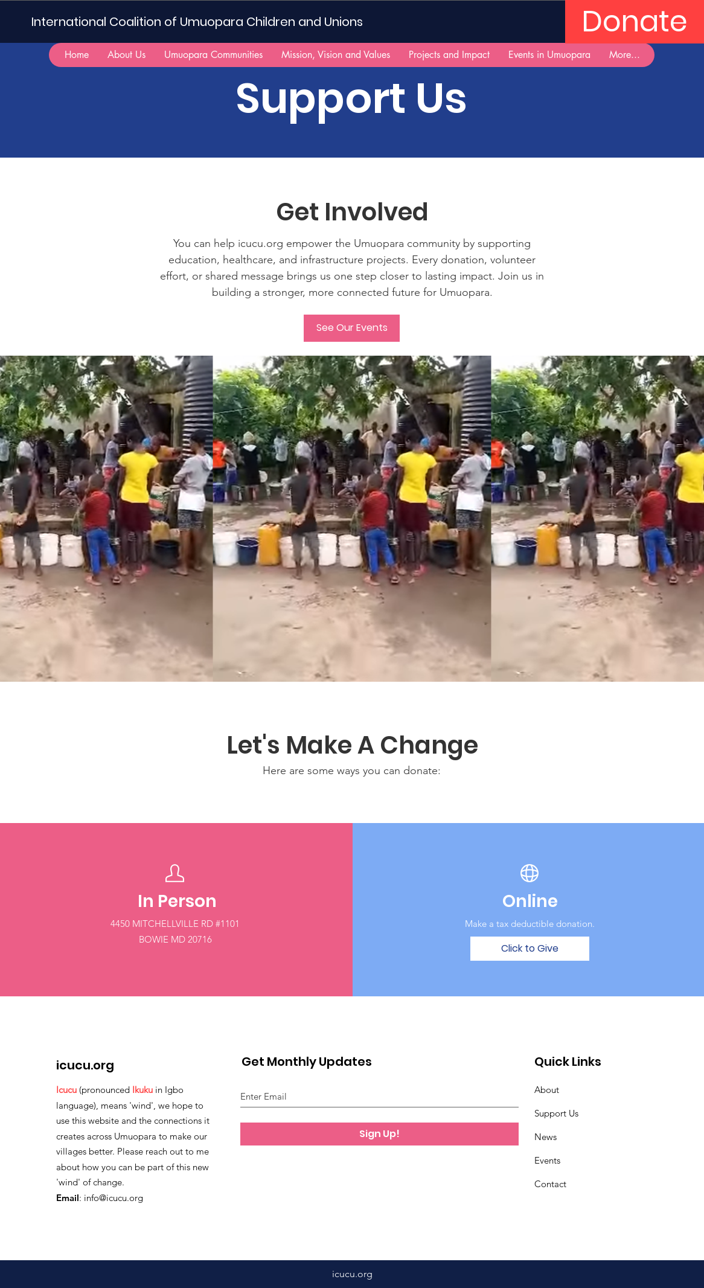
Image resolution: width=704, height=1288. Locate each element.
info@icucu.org (113, 1197)
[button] (213, 55)
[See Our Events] (352, 328)
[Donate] (634, 21)
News (545, 1136)
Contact (550, 1184)
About (546, 1089)
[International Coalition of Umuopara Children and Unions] (202, 21)
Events (547, 1160)
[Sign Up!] (379, 1134)
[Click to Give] (529, 949)
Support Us (556, 1113)
